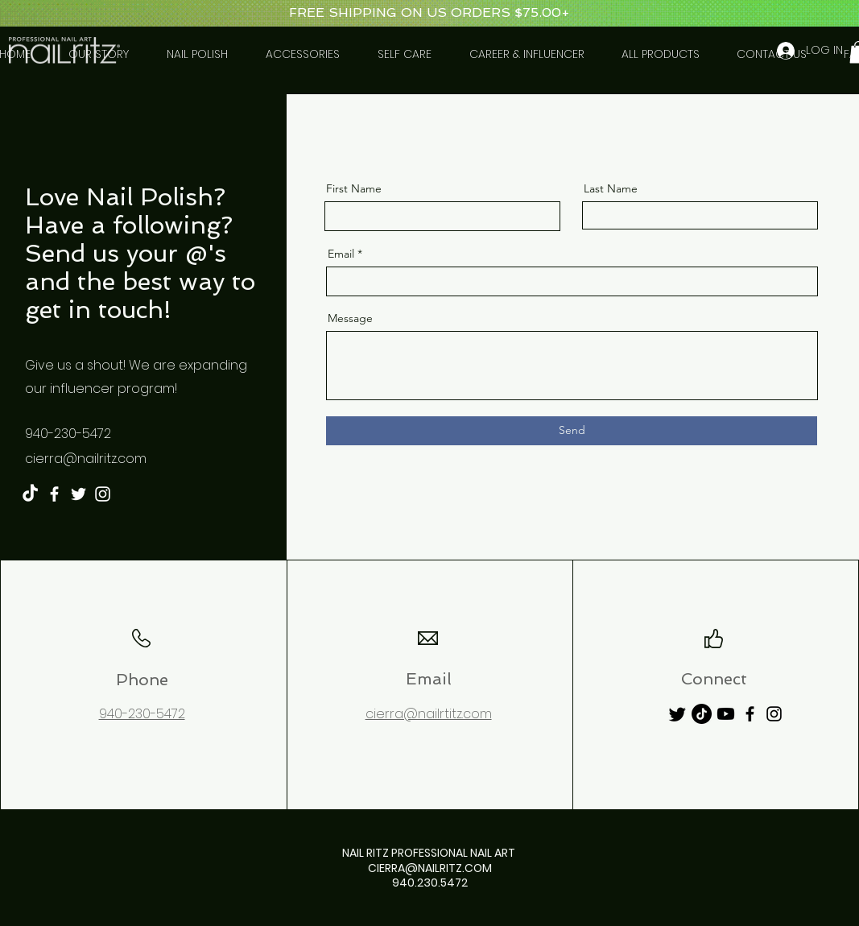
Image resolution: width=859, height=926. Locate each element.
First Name (354, 188)
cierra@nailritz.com (86, 458)
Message (350, 318)
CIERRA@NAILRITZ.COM (430, 868)
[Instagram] (103, 494)
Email (341, 253)
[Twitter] (78, 494)
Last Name (611, 188)
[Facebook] (54, 494)
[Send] (571, 430)
